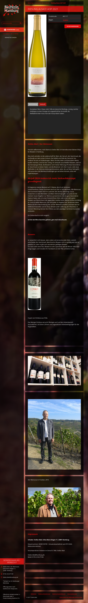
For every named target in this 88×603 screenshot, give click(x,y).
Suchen (21, 23)
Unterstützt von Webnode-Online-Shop (70, 597)
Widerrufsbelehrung (44, 594)
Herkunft (42, 104)
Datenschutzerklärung (58, 594)
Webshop (30, 3)
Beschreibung (33, 104)
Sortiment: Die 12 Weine (10, 34)
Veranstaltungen (11, 37)
